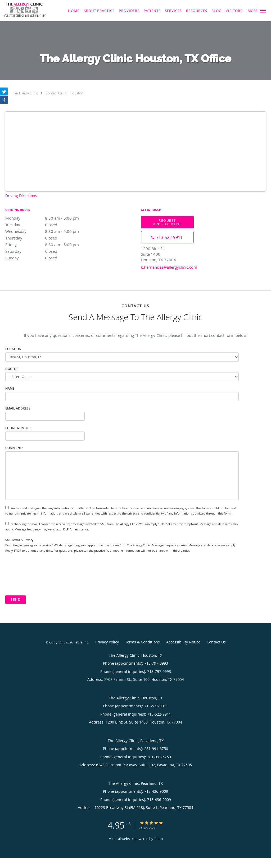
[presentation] (45, 574)
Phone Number (18, 428)
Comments (14, 448)
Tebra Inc (81, 642)
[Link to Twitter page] (4, 91)
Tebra (158, 838)
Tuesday (51, 224)
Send (16, 599)
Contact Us (54, 93)
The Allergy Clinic (25, 93)
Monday (51, 218)
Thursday (51, 238)
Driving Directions (21, 195)
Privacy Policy (107, 641)
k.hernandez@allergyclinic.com (169, 267)
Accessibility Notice (183, 641)
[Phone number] (167, 237)
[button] (263, 10)
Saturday (51, 251)
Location (13, 349)
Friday (51, 244)
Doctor (12, 369)
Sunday (51, 257)
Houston (76, 93)
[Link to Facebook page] (4, 100)
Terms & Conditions (142, 641)
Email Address (17, 408)
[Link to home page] (23, 10)
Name (10, 388)
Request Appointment (167, 222)
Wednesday (51, 231)
